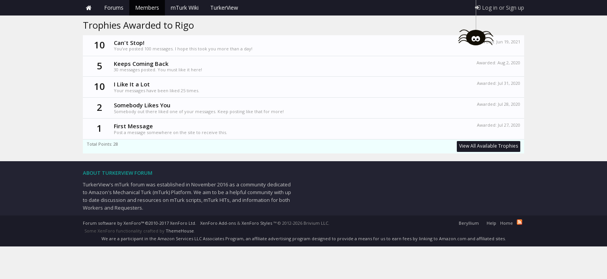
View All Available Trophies (488, 146)
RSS (519, 222)
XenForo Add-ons (218, 223)
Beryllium (469, 223)
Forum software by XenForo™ (139, 223)
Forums (113, 7)
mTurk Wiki (185, 7)
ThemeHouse (180, 231)
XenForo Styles (257, 223)
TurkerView (224, 7)
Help (491, 223)
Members (147, 7)
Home (88, 8)
